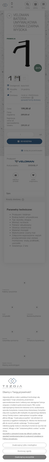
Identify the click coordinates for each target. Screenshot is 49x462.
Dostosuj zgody (24, 451)
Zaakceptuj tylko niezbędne (24, 445)
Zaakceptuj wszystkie (24, 457)
